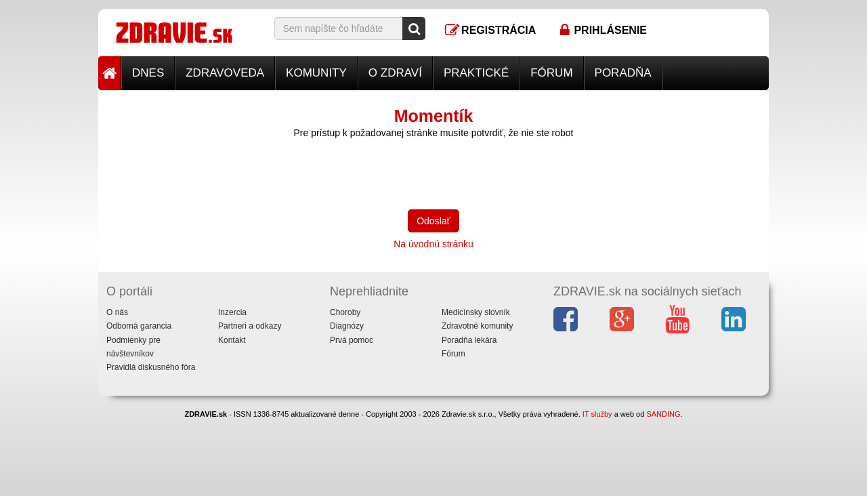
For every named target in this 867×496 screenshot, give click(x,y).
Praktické (476, 72)
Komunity (316, 72)
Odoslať (433, 220)
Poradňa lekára (469, 340)
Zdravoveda (225, 72)
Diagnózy (347, 326)
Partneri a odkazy (249, 326)
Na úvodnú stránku (433, 244)
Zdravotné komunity (477, 326)
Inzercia (232, 312)
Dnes (148, 72)
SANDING (663, 414)
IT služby (597, 414)
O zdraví (395, 72)
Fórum (551, 72)
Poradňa (623, 72)
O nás (117, 312)
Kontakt (232, 340)
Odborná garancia (138, 326)
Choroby (345, 312)
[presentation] (377, 172)
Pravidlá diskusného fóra (150, 367)
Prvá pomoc (351, 340)
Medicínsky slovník (476, 312)
